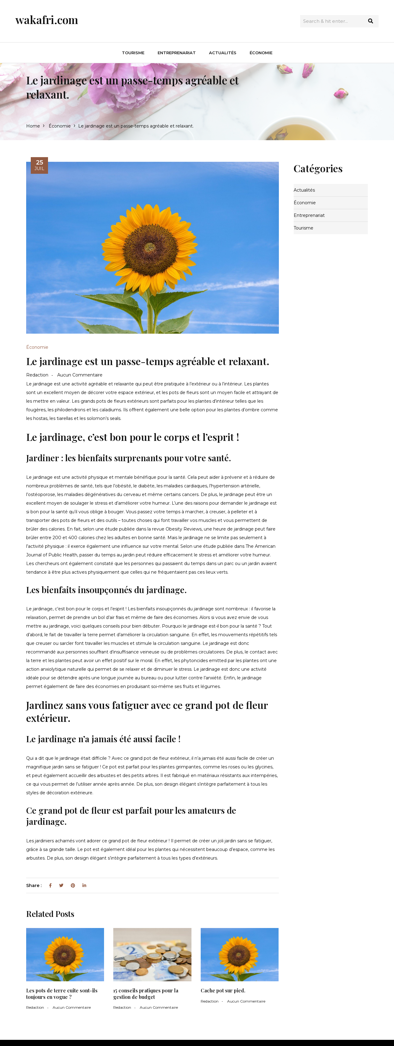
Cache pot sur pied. (223, 990)
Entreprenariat (177, 52)
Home (33, 126)
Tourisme (133, 52)
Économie (261, 52)
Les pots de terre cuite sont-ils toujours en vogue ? (62, 993)
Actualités (222, 52)
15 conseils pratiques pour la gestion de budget (145, 993)
